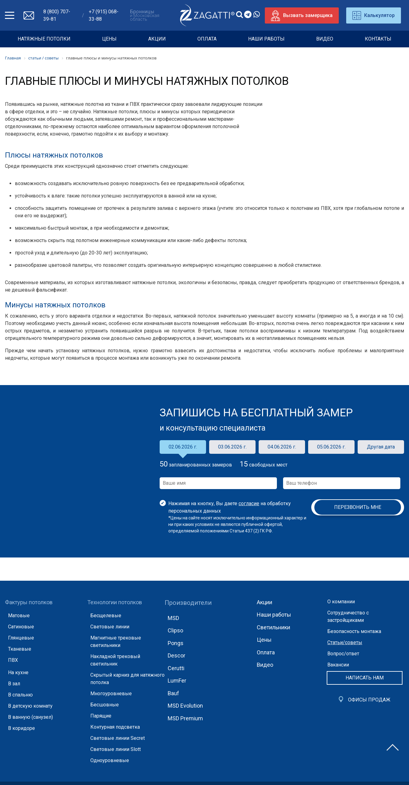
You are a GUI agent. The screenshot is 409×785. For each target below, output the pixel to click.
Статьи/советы (344, 642)
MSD (173, 618)
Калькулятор (373, 15)
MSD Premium (185, 718)
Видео (324, 39)
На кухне (18, 672)
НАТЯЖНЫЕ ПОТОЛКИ (44, 39)
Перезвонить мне (357, 507)
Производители (188, 602)
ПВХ (13, 660)
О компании (341, 602)
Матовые (19, 615)
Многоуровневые (111, 693)
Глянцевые (21, 638)
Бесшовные (104, 705)
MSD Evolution (185, 705)
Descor (176, 655)
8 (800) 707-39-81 (56, 15)
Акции (157, 39)
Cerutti (176, 668)
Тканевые (19, 649)
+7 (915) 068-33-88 (103, 15)
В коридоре (21, 728)
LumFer (177, 680)
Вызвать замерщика (302, 15)
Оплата (207, 39)
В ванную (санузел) (30, 717)
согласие (249, 503)
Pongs (175, 643)
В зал (14, 684)
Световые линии (109, 627)
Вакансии (338, 665)
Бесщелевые (105, 615)
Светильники (273, 627)
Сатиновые (21, 627)
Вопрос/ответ (343, 654)
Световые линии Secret (117, 738)
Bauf (173, 693)
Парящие (100, 716)
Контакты (378, 39)
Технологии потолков (114, 602)
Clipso (175, 630)
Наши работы (266, 39)
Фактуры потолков (29, 602)
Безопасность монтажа (354, 631)
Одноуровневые (109, 760)
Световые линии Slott (115, 749)
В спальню (20, 695)
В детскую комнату (30, 706)
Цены (109, 39)
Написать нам (365, 678)
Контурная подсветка (115, 727)
